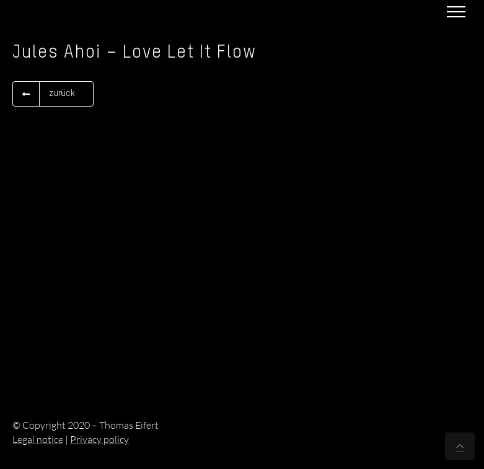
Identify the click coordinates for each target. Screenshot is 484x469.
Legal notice (37, 439)
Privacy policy (99, 439)
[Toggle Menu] (456, 11)
